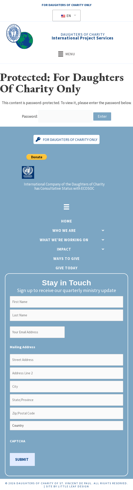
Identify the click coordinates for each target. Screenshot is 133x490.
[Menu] (66, 54)
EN (66, 15)
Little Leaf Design (73, 485)
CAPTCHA (17, 440)
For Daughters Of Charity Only (66, 5)
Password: (57, 115)
